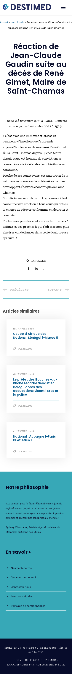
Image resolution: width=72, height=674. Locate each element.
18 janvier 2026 (23, 374)
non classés (18, 22)
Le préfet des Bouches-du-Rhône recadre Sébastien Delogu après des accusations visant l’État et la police (35, 387)
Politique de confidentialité (28, 606)
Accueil (4, 22)
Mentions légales (22, 596)
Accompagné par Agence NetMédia (36, 664)
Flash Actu (25, 349)
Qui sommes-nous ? (23, 577)
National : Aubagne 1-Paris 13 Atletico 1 (34, 438)
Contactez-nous (21, 587)
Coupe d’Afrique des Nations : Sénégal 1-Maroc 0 (35, 336)
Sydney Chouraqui (17, 527)
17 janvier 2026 (23, 431)
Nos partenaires (21, 568)
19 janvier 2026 (23, 328)
